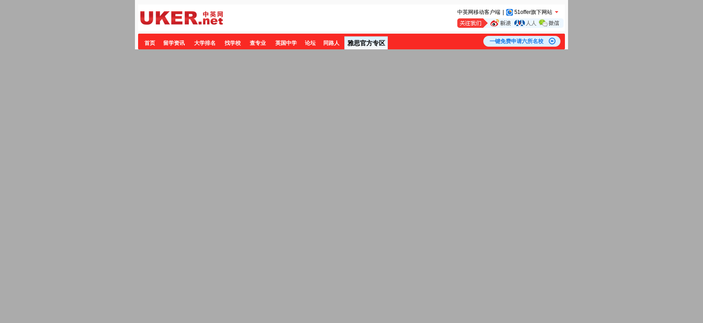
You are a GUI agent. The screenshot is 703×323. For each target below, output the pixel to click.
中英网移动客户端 (478, 12)
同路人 (331, 43)
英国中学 (286, 43)
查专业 (258, 43)
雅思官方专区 (366, 43)
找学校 (233, 43)
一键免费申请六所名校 (516, 41)
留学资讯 (174, 43)
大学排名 (205, 43)
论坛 (310, 43)
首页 (149, 43)
